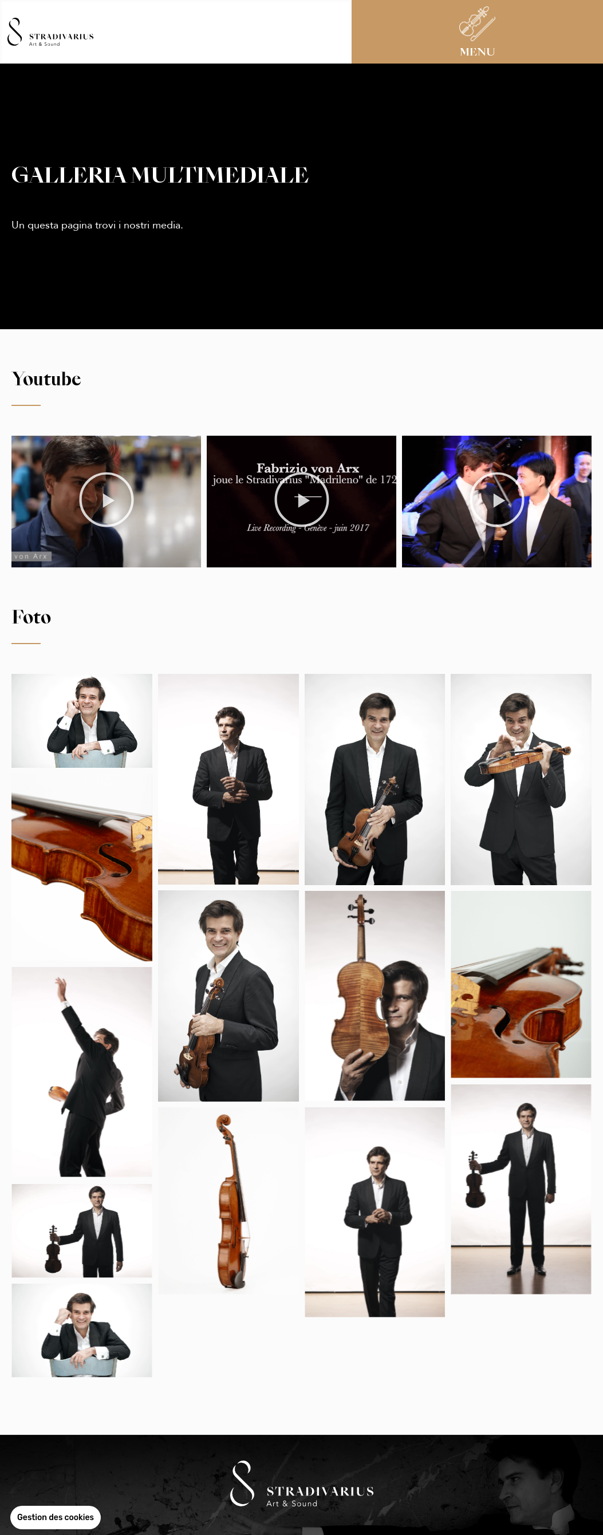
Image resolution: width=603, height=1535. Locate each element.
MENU (477, 53)
